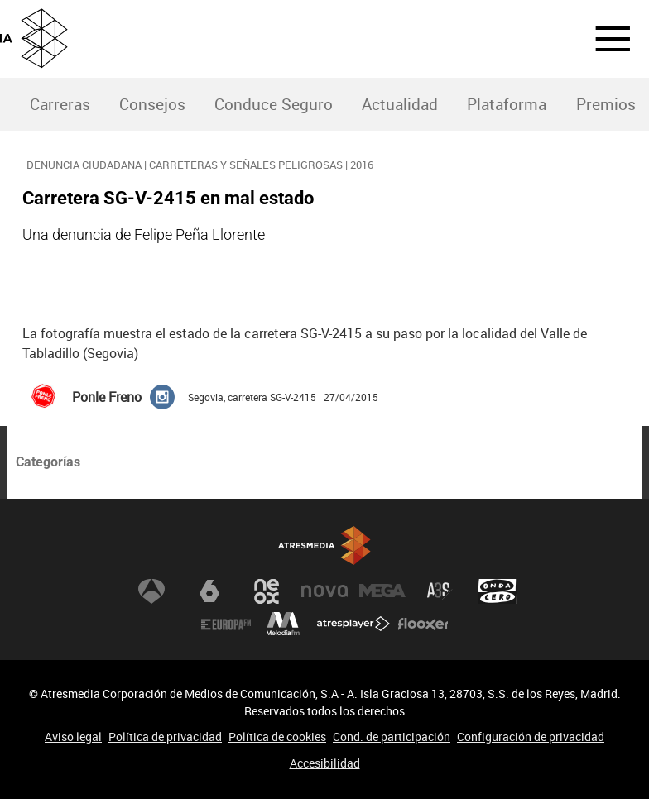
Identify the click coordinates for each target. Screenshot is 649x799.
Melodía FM (283, 624)
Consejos (152, 104)
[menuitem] (59, 105)
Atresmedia (324, 546)
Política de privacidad (165, 736)
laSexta (209, 591)
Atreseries (439, 591)
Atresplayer (353, 624)
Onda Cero (497, 591)
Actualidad (400, 104)
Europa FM (226, 624)
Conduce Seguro (273, 104)
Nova (324, 591)
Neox (266, 591)
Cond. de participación (391, 736)
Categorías (48, 462)
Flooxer (423, 624)
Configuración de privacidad (530, 736)
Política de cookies (277, 736)
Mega (382, 591)
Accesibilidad (325, 763)
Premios (606, 104)
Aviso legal (73, 736)
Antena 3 (151, 591)
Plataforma (506, 104)
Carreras (60, 104)
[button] (602, 39)
